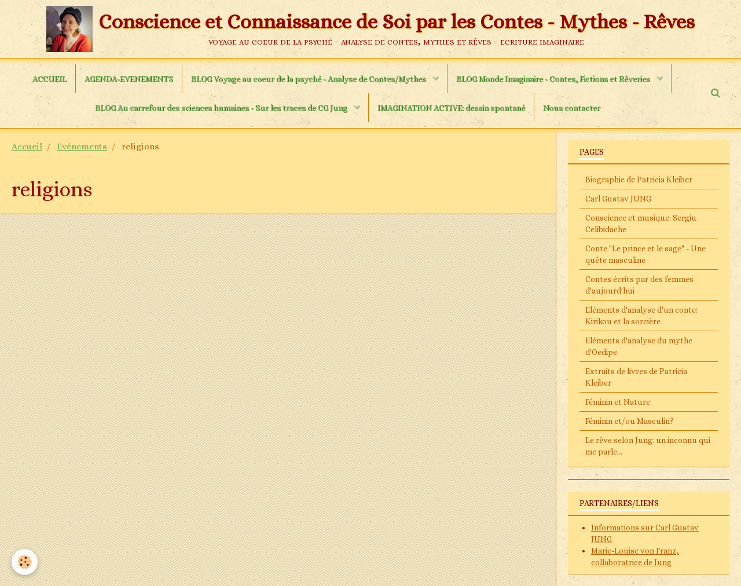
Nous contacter (571, 107)
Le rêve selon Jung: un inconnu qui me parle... (647, 445)
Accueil (27, 146)
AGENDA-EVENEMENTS (129, 78)
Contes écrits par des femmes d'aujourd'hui (639, 284)
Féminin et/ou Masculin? (629, 421)
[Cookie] (25, 562)
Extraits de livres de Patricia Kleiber (636, 377)
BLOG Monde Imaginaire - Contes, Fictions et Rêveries (554, 78)
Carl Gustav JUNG (618, 198)
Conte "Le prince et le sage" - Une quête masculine (645, 254)
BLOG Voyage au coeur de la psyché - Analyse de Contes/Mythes (309, 78)
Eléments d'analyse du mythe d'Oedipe (638, 346)
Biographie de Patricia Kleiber (638, 179)
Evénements (82, 146)
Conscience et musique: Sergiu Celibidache (640, 223)
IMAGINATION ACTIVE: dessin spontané (451, 107)
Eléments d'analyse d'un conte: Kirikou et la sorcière (641, 315)
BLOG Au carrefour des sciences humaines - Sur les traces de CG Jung (222, 107)
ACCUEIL (49, 78)
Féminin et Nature (617, 401)
